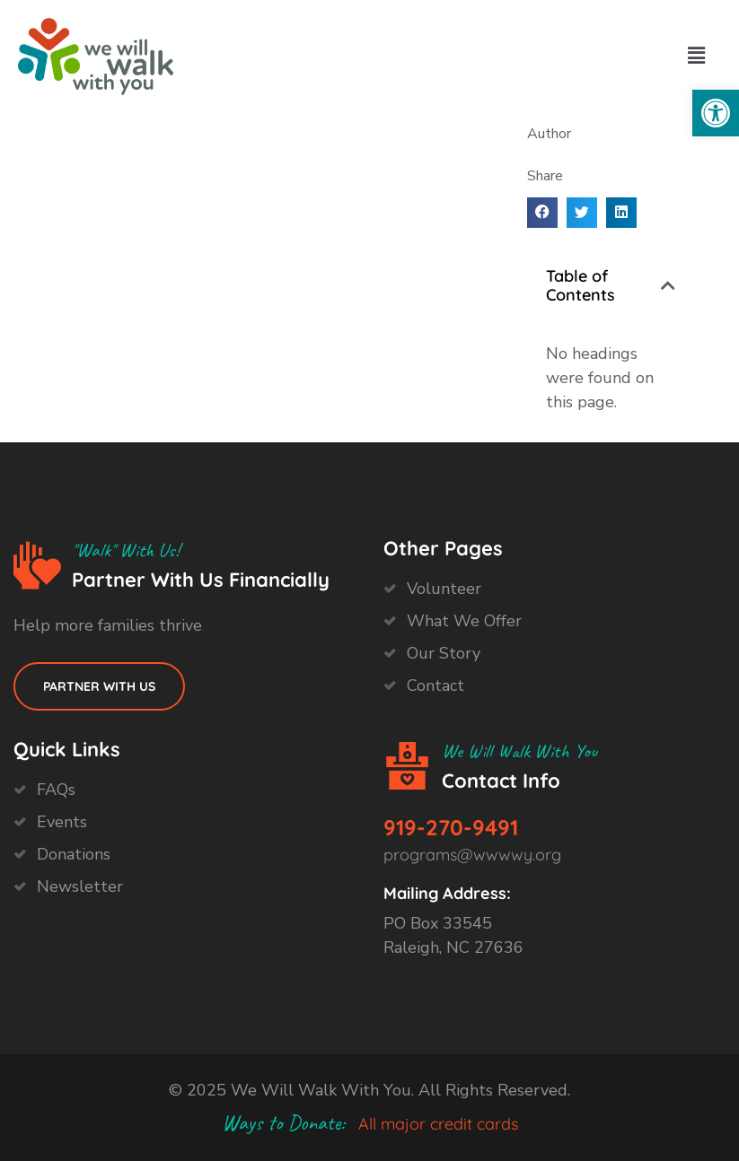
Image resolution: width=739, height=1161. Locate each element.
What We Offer (464, 621)
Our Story (443, 653)
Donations (73, 854)
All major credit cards (438, 1123)
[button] (715, 113)
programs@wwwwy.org (472, 854)
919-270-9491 (450, 827)
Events (62, 822)
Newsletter (80, 886)
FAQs (56, 789)
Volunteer (444, 588)
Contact (435, 685)
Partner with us (99, 686)
